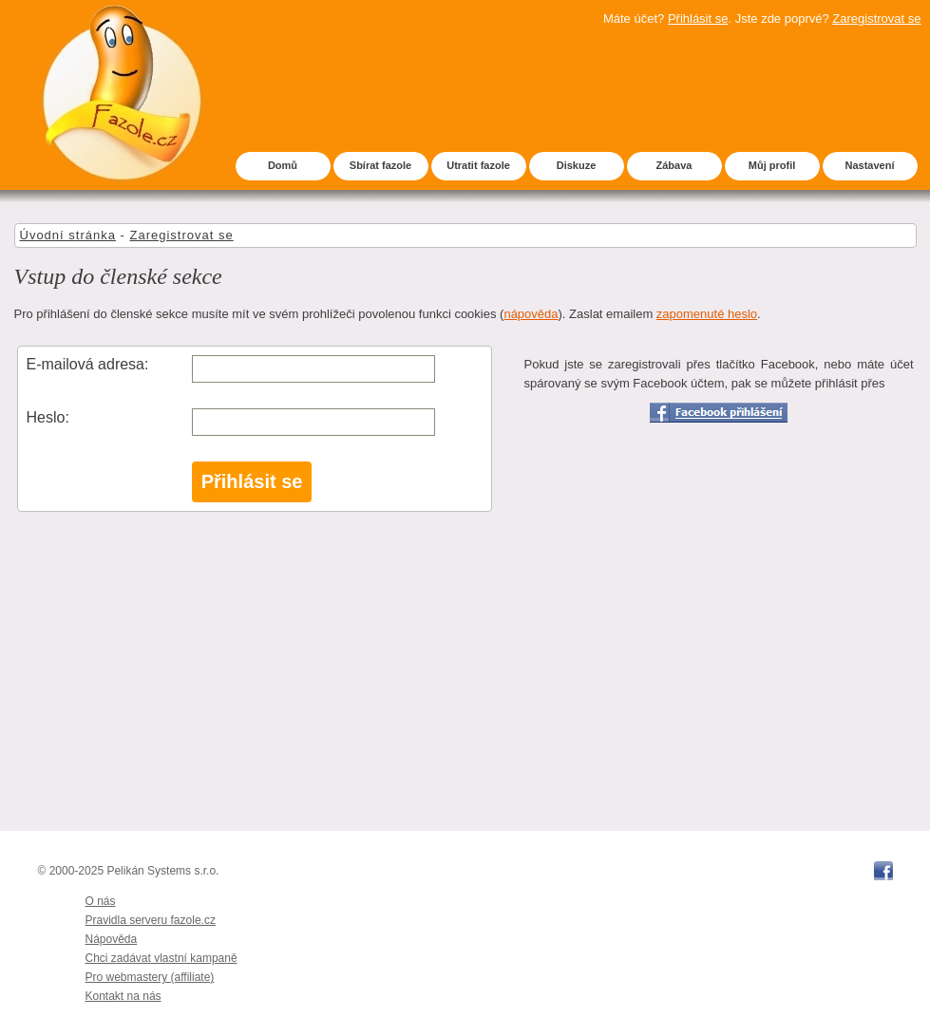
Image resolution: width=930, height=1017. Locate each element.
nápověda (530, 314)
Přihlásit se (698, 18)
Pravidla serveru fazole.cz (150, 920)
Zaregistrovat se (876, 18)
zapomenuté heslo (706, 314)
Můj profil (772, 165)
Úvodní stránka (68, 235)
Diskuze (577, 165)
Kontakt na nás (123, 996)
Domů (282, 165)
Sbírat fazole (380, 165)
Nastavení (870, 165)
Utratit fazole (478, 165)
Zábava (674, 165)
